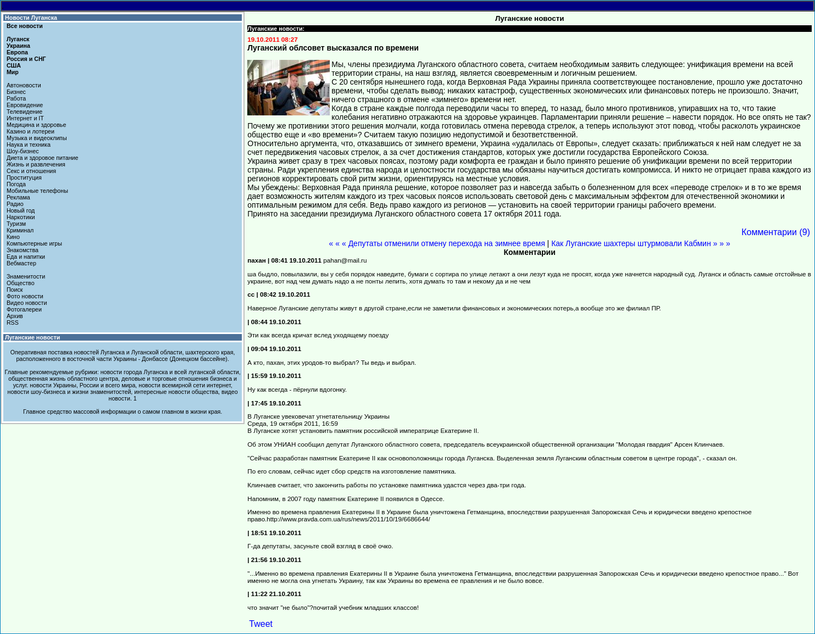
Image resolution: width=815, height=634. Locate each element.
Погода (16, 184)
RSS (13, 322)
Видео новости (27, 302)
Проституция (24, 177)
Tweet (261, 624)
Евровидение (25, 105)
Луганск (18, 39)
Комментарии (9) (775, 232)
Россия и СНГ (26, 58)
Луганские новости (32, 337)
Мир (13, 72)
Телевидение (24, 111)
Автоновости (24, 85)
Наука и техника (29, 144)
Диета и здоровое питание (42, 157)
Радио (15, 204)
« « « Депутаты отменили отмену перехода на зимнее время (437, 243)
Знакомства (22, 250)
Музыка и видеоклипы (37, 138)
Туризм (16, 223)
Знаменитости (26, 276)
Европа (17, 52)
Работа (16, 98)
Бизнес (16, 91)
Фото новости (25, 296)
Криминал (20, 230)
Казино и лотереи (30, 131)
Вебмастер (21, 263)
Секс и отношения (31, 171)
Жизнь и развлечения (36, 164)
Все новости (25, 26)
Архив (15, 316)
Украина (18, 45)
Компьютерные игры (34, 243)
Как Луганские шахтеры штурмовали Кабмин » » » (640, 243)
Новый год (21, 210)
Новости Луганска (31, 17)
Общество (21, 283)
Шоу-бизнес (23, 151)
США (14, 65)
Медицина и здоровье (36, 124)
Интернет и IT (25, 118)
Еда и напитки (26, 256)
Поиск (15, 289)
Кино (13, 236)
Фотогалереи (24, 309)
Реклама (18, 197)
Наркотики (21, 217)
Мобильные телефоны (37, 190)
